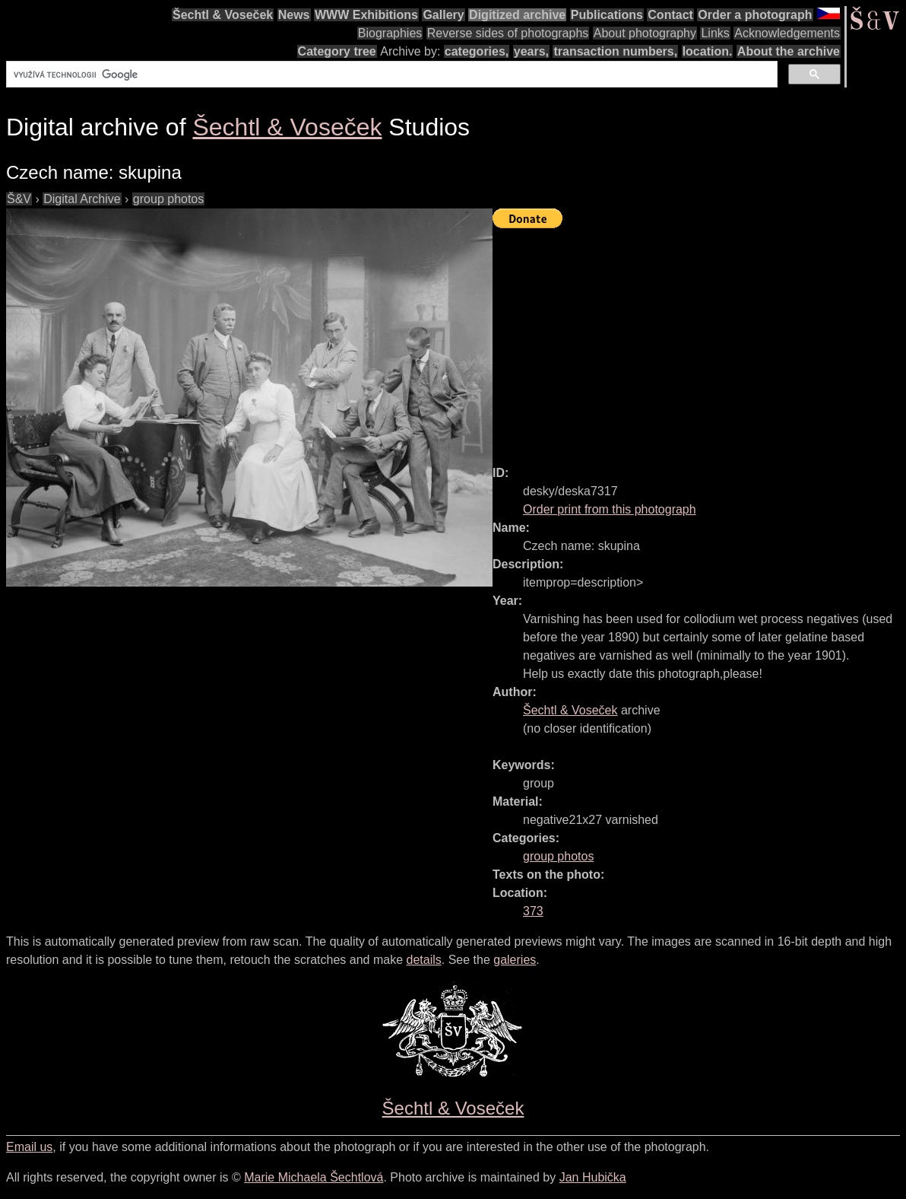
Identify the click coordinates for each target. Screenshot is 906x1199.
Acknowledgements (787, 33)
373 (533, 911)
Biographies (390, 33)
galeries (514, 959)
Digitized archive (517, 14)
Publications (607, 14)
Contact (670, 14)
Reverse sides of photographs (508, 33)
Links (715, 33)
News (294, 14)
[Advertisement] (699, 340)
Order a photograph (755, 14)
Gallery (443, 14)
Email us (29, 1146)
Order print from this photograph (609, 509)
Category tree (337, 51)
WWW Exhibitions (366, 14)
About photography (645, 33)
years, (531, 51)
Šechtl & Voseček (223, 14)
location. (708, 51)
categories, (476, 51)
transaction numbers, (615, 51)
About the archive (788, 51)
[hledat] (390, 74)
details (424, 959)
